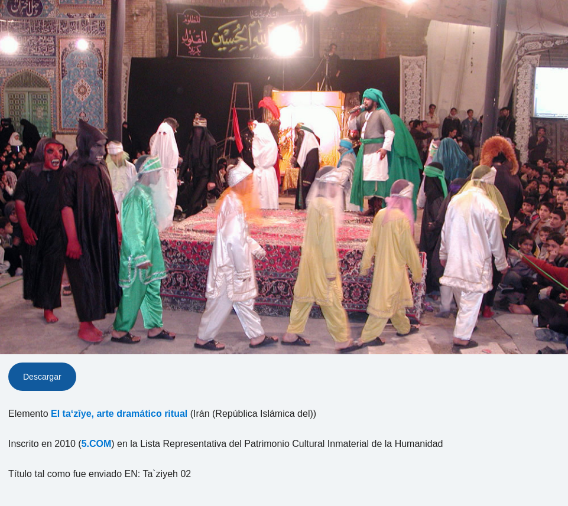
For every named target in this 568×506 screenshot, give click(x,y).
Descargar (42, 376)
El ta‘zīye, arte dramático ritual (119, 414)
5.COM (97, 444)
